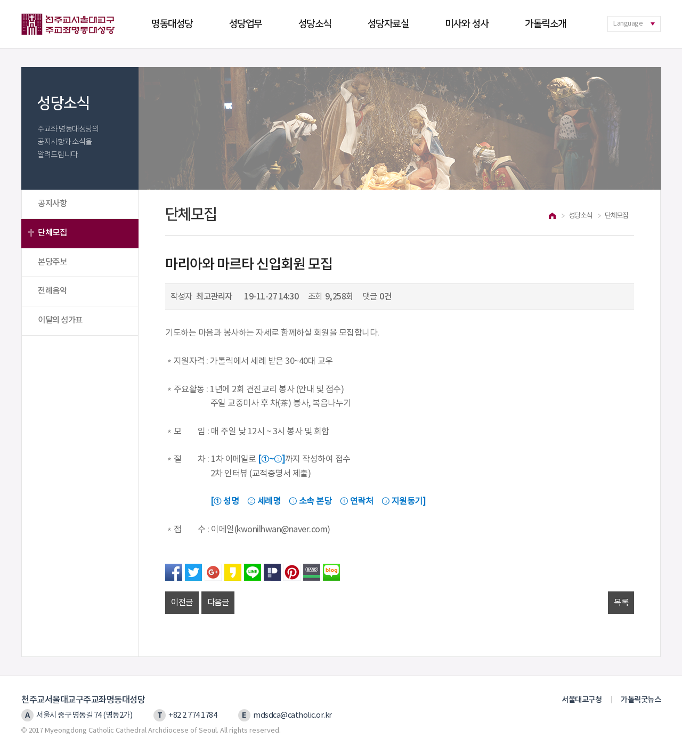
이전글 (182, 602)
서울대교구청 (582, 699)
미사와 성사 (467, 24)
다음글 (218, 602)
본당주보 (52, 262)
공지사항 (52, 203)
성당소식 (314, 24)
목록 (621, 602)
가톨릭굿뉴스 (641, 699)
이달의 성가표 (60, 320)
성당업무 (245, 24)
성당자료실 (388, 24)
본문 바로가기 (0, 0)
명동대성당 (172, 24)
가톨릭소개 (545, 24)
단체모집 (52, 233)
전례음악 (52, 291)
